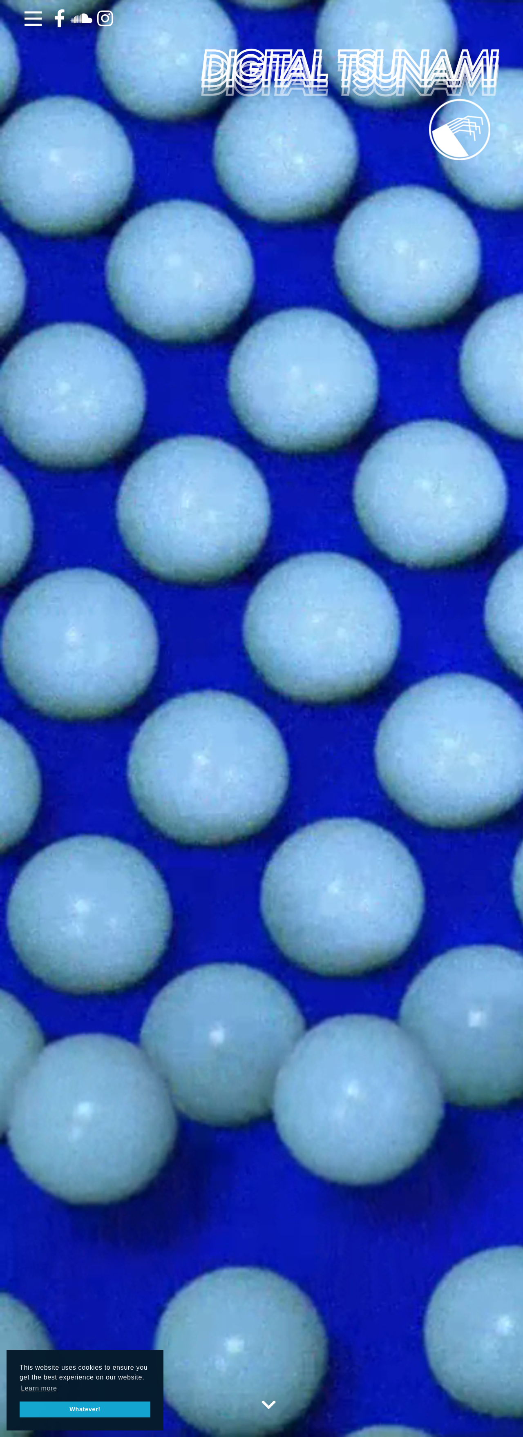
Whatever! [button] (85, 1409)
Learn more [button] (39, 1388)
